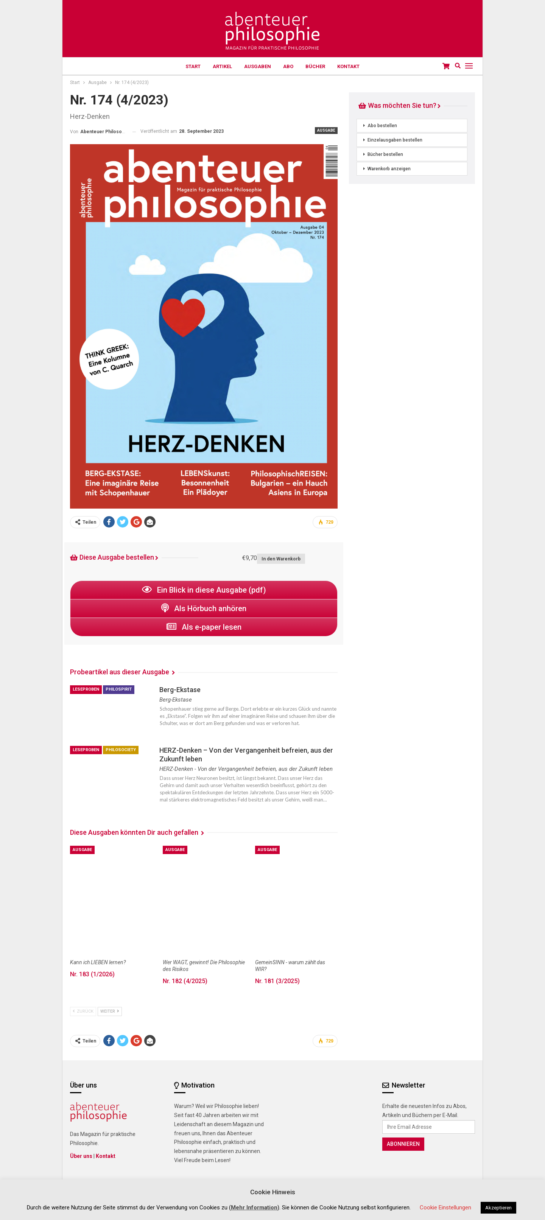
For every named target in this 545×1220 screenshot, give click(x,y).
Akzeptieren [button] (498, 1208)
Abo (289, 66)
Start (190, 66)
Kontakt (351, 66)
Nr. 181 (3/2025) (277, 981)
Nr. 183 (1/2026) (92, 974)
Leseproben (86, 689)
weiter (109, 1011)
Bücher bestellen (385, 154)
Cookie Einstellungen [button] (445, 1207)
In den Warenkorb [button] (281, 559)
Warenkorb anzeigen (389, 168)
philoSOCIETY (121, 749)
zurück (83, 1011)
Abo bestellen (382, 125)
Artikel (220, 66)
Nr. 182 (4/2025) (185, 981)
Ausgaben (257, 66)
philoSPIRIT (119, 689)
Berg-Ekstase (180, 690)
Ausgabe (326, 130)
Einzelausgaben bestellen (394, 140)
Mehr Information (254, 1207)
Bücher (317, 66)
